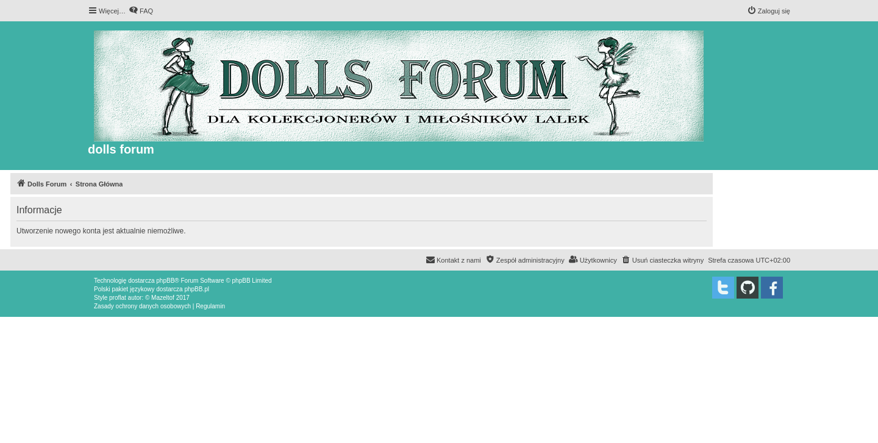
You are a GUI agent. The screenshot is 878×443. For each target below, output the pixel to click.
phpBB (165, 280)
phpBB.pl (196, 289)
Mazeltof (162, 297)
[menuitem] (141, 11)
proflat (117, 297)
